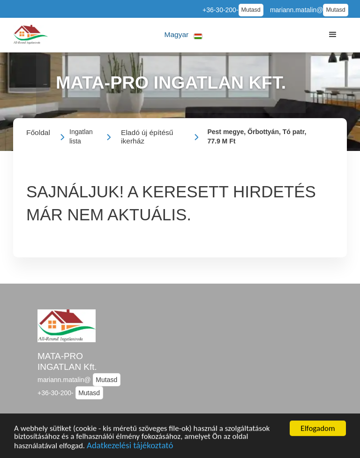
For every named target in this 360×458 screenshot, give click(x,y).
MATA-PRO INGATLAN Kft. (67, 361)
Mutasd (251, 10)
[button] (183, 35)
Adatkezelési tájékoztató (130, 446)
